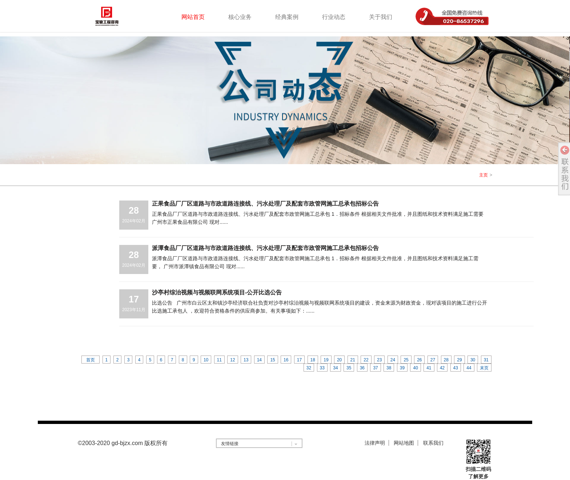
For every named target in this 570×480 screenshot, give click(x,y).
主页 (483, 175)
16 (286, 359)
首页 (90, 359)
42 (442, 367)
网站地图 (404, 443)
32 (308, 367)
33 (322, 367)
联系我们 (433, 443)
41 (428, 367)
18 (312, 359)
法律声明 (375, 443)
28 (446, 359)
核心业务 (240, 17)
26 (419, 359)
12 (232, 359)
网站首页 (193, 17)
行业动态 (333, 17)
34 (335, 367)
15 (272, 359)
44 (468, 367)
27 (432, 359)
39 (402, 367)
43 (455, 367)
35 (348, 367)
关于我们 (380, 17)
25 (406, 359)
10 (206, 359)
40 (415, 367)
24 (392, 359)
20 (339, 359)
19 (326, 359)
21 (352, 359)
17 (299, 359)
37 (375, 367)
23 (379, 359)
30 (472, 359)
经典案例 (286, 17)
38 (388, 367)
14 (259, 359)
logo (116, 15)
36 (362, 367)
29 (459, 359)
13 (246, 359)
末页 (484, 367)
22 (366, 359)
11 (219, 359)
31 (486, 359)
